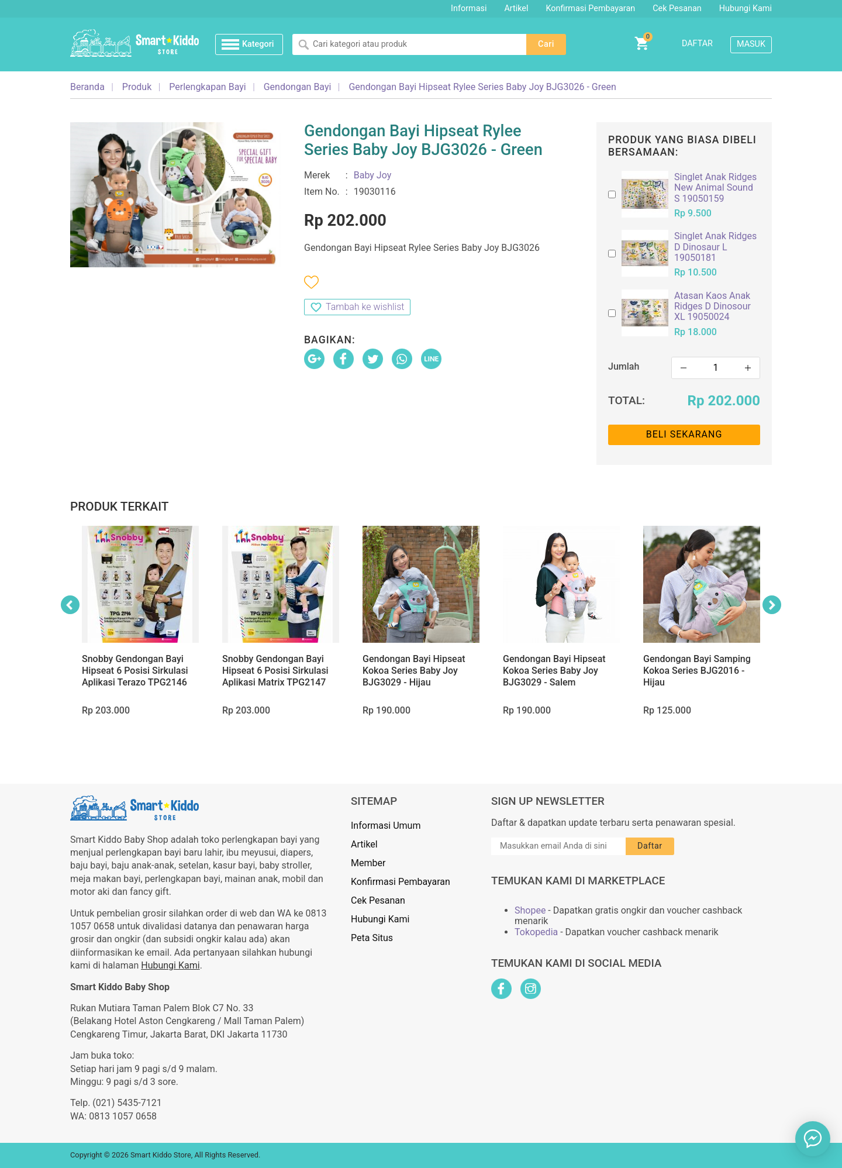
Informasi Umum (385, 825)
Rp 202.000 (724, 400)
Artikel (516, 8)
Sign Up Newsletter (548, 801)
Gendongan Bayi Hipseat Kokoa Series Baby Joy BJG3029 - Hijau (414, 670)
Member (368, 863)
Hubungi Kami (745, 8)
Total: (626, 400)
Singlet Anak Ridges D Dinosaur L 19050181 (715, 247)
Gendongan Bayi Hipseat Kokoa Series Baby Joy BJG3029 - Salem (554, 670)
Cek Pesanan (677, 8)
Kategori (258, 44)
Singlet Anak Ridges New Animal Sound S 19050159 (715, 188)
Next (771, 604)
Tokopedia (536, 932)
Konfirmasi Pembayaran (591, 8)
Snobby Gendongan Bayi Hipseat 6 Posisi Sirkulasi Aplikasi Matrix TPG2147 (275, 670)
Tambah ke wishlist (365, 306)
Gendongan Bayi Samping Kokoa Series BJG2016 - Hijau (697, 670)
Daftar (697, 44)
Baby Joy (373, 175)
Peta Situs (372, 937)
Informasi (468, 8)
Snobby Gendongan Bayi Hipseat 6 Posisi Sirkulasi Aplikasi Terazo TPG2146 (135, 670)
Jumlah (623, 366)
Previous (70, 604)
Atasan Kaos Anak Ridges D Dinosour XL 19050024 (712, 307)
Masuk (751, 44)
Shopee (530, 910)
